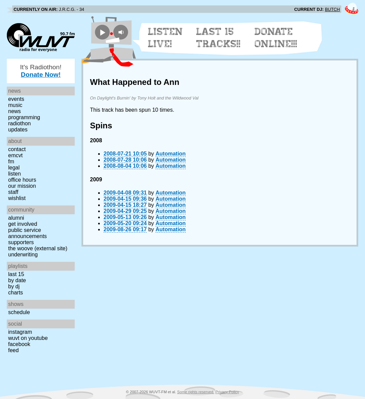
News (14, 111)
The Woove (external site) (37, 248)
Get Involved (22, 224)
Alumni (16, 218)
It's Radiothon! (40, 71)
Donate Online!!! (276, 37)
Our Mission (22, 186)
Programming (24, 117)
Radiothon (19, 123)
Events (16, 99)
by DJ (14, 286)
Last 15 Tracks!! (218, 37)
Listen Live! (165, 37)
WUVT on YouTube (28, 338)
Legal (14, 167)
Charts (15, 292)
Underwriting (23, 254)
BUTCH (332, 9)
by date (17, 280)
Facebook (19, 344)
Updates (18, 129)
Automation (171, 154)
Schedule (19, 312)
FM (11, 161)
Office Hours (22, 180)
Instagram (20, 332)
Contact (17, 149)
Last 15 (16, 274)
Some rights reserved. (195, 392)
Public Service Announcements (27, 233)
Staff (13, 192)
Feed (13, 350)
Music (15, 105)
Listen (14, 174)
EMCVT (15, 155)
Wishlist (17, 198)
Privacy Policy (227, 392)
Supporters (21, 242)
